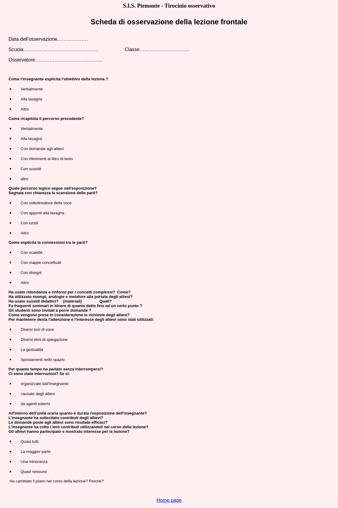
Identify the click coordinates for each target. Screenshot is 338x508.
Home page (169, 500)
